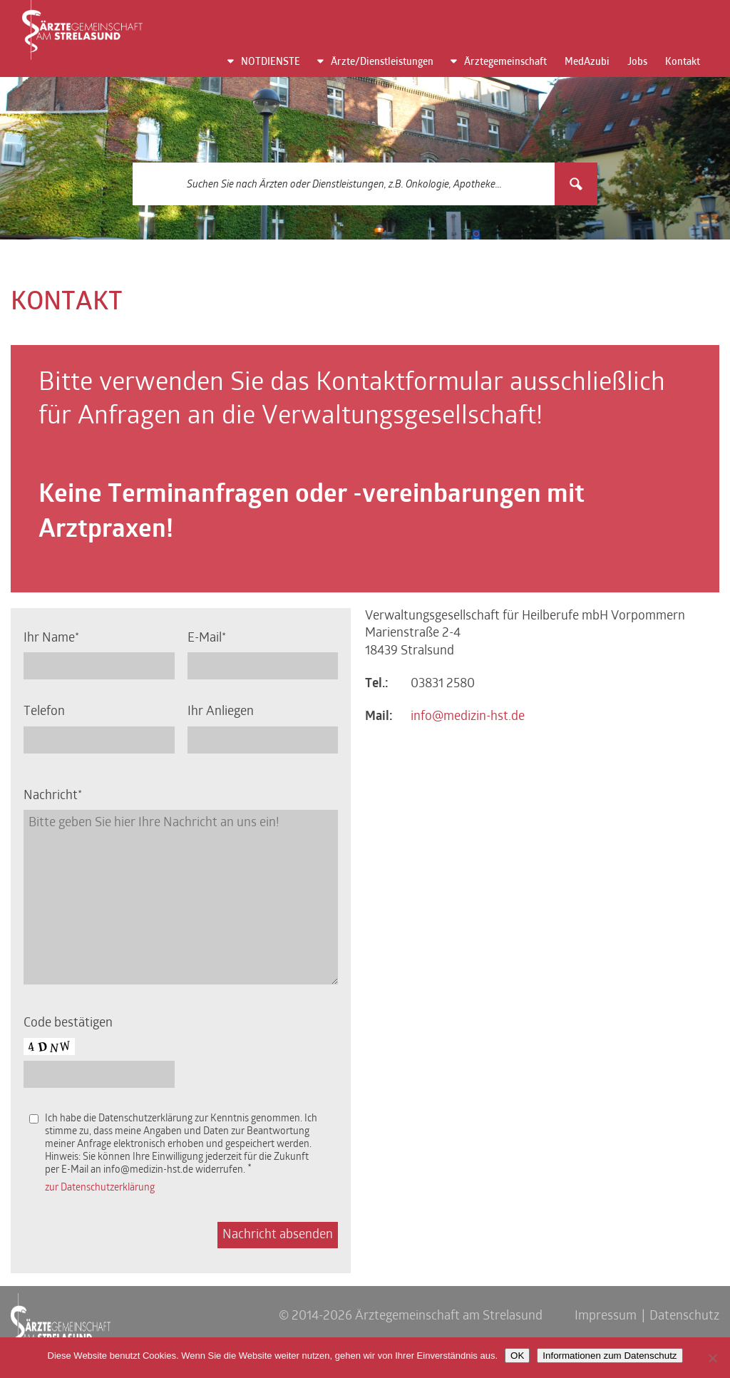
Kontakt (682, 62)
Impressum (606, 1316)
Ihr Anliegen (220, 712)
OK (517, 1355)
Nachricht (51, 796)
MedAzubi (587, 62)
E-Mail (204, 638)
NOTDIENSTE (270, 62)
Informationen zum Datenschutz (610, 1355)
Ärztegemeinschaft (505, 62)
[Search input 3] (344, 184)
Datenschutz (684, 1316)
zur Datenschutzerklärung (100, 1188)
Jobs (637, 62)
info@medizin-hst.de (468, 717)
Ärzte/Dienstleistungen (382, 62)
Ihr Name (49, 638)
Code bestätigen (68, 1023)
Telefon (44, 712)
